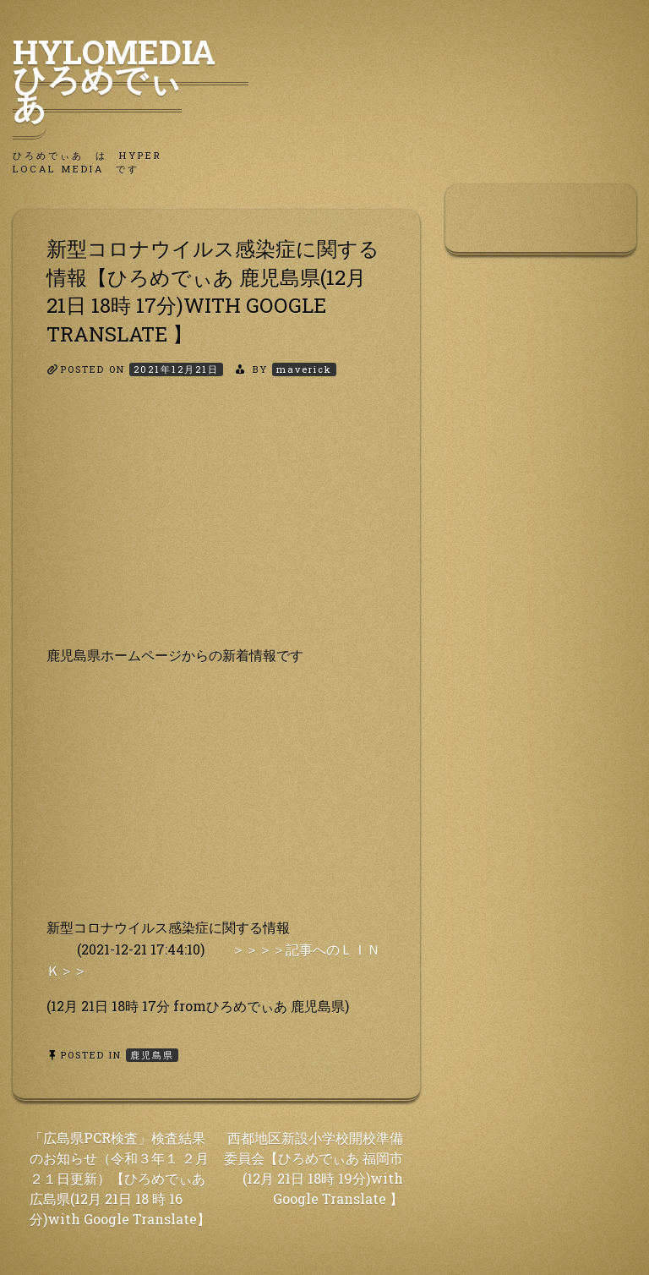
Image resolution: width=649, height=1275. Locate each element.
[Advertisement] (216, 526)
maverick (304, 369)
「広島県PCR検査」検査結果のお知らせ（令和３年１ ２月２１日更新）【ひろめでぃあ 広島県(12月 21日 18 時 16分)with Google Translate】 (120, 1178)
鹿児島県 (152, 1054)
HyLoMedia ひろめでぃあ (130, 79)
